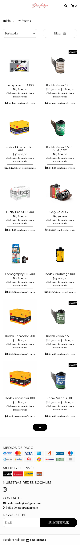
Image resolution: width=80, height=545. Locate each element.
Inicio (7, 21)
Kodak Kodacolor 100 (20, 398)
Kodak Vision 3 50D (60, 398)
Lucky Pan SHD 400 (20, 212)
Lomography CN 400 (20, 274)
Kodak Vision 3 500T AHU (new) (60, 149)
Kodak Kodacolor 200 (20, 336)
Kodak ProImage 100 (60, 274)
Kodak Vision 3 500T (60, 336)
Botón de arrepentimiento (20, 507)
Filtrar (60, 33)
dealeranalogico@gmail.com (22, 503)
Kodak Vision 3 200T (60, 85)
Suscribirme (58, 522)
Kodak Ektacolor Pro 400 (20, 149)
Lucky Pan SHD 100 (20, 85)
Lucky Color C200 (60, 212)
